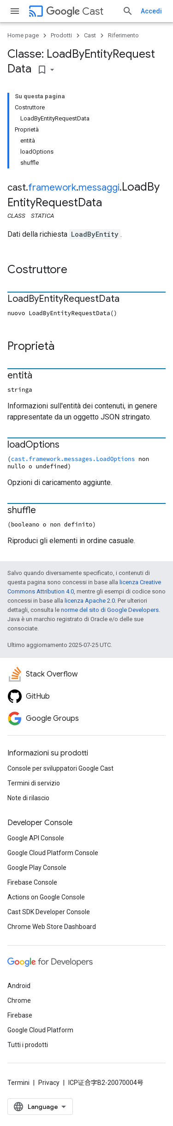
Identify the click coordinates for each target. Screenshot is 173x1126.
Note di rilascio (28, 798)
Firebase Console (32, 882)
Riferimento (123, 35)
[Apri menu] (15, 11)
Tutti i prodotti (27, 1044)
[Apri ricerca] (127, 11)
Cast (74, 11)
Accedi (151, 11)
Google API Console (35, 838)
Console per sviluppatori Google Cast (60, 768)
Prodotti (61, 35)
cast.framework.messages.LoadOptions (73, 458)
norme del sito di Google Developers (110, 609)
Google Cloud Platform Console (52, 852)
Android (18, 985)
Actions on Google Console (46, 897)
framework (52, 187)
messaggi (98, 187)
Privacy (49, 1082)
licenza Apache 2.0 (90, 600)
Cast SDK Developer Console (48, 912)
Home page (23, 35)
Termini (18, 1082)
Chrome (19, 1000)
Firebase (19, 1015)
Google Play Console (36, 867)
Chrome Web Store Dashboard (51, 926)
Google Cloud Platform (40, 1030)
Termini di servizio (33, 783)
